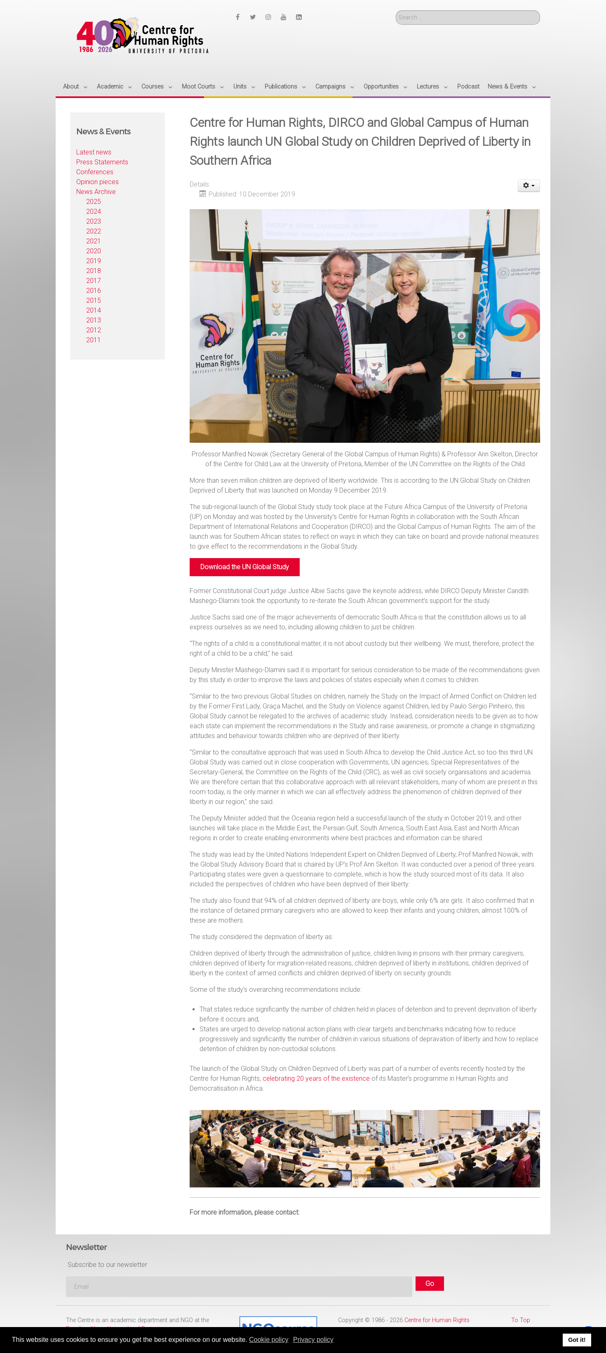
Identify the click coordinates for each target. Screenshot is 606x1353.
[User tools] (529, 186)
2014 (93, 310)
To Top (520, 1320)
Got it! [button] (576, 1340)
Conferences (94, 172)
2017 (93, 281)
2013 (93, 320)
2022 (93, 231)
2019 (93, 261)
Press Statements (102, 162)
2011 (93, 340)
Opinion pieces (97, 182)
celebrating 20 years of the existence (316, 1078)
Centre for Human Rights (437, 1320)
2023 (93, 221)
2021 (93, 241)
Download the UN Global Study (244, 567)
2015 (93, 300)
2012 (93, 330)
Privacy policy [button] (313, 1339)
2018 (93, 271)
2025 (93, 202)
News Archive (96, 192)
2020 (93, 251)
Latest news (93, 152)
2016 (93, 290)
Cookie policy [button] (268, 1339)
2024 (93, 211)
